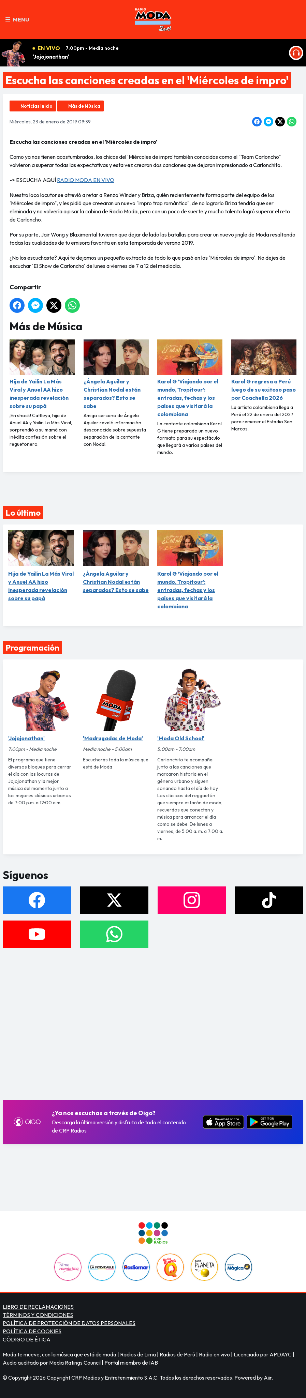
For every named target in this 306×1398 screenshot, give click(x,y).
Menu (17, 19)
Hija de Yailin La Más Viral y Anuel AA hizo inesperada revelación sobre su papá (42, 374)
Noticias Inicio (36, 106)
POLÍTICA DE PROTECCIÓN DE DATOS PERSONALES (69, 1323)
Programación (32, 647)
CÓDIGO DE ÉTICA (26, 1339)
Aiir (268, 1377)
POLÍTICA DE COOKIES (32, 1331)
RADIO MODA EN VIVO (85, 180)
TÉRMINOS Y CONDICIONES (38, 1314)
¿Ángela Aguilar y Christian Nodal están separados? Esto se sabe (116, 374)
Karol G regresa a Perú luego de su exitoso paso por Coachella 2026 (263, 370)
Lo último (23, 512)
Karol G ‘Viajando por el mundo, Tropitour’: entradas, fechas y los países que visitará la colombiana (189, 378)
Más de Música (84, 106)
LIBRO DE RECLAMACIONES (38, 1306)
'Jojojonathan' (51, 56)
